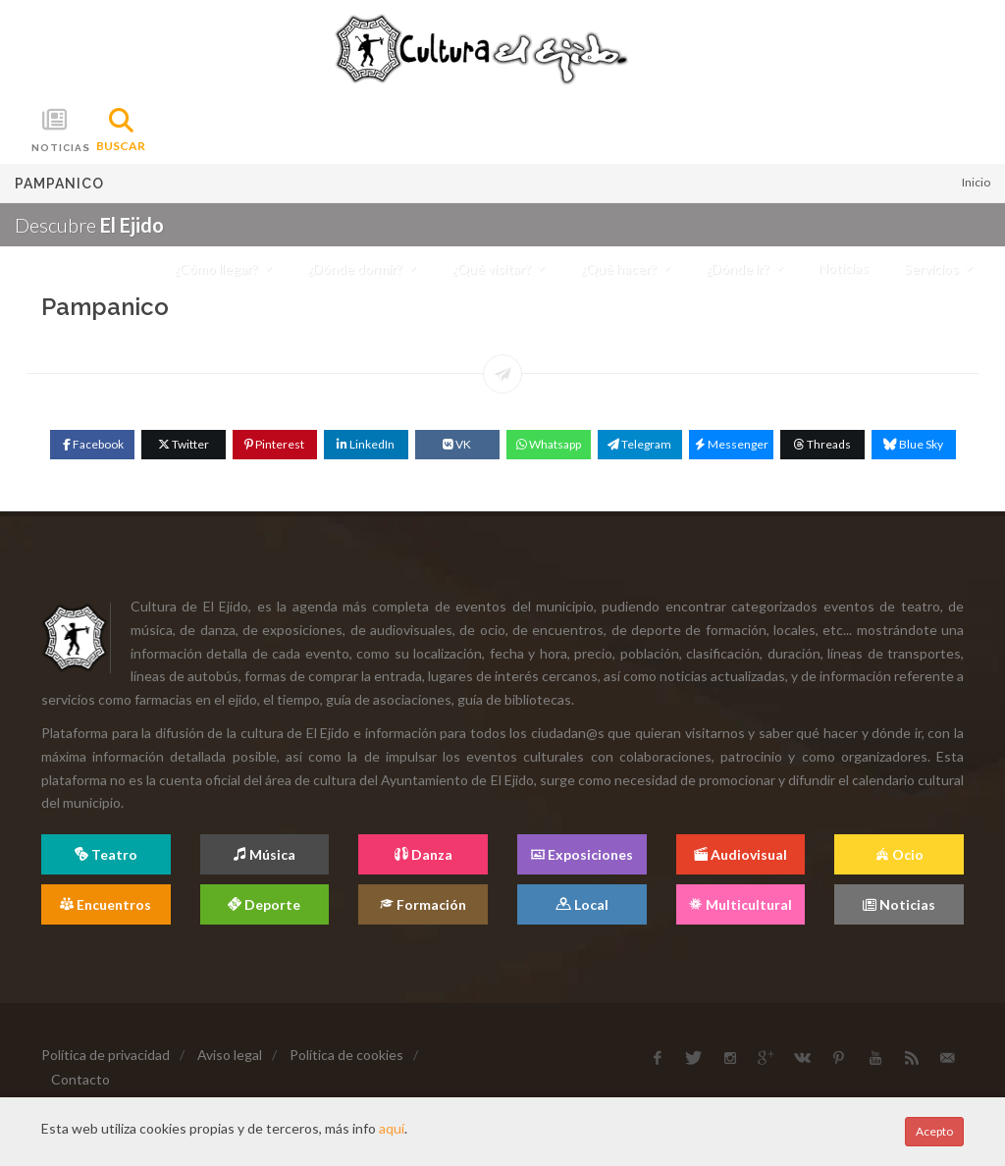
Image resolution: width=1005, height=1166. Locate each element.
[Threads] (822, 444)
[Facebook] (92, 444)
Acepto (934, 1131)
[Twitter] (183, 444)
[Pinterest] (275, 444)
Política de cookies (346, 1054)
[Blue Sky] (914, 444)
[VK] (457, 444)
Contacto (80, 1079)
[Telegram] (640, 444)
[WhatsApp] (548, 444)
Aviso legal (229, 1054)
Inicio (976, 182)
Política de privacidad (105, 1054)
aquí (391, 1128)
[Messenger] (731, 444)
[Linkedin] (366, 444)
